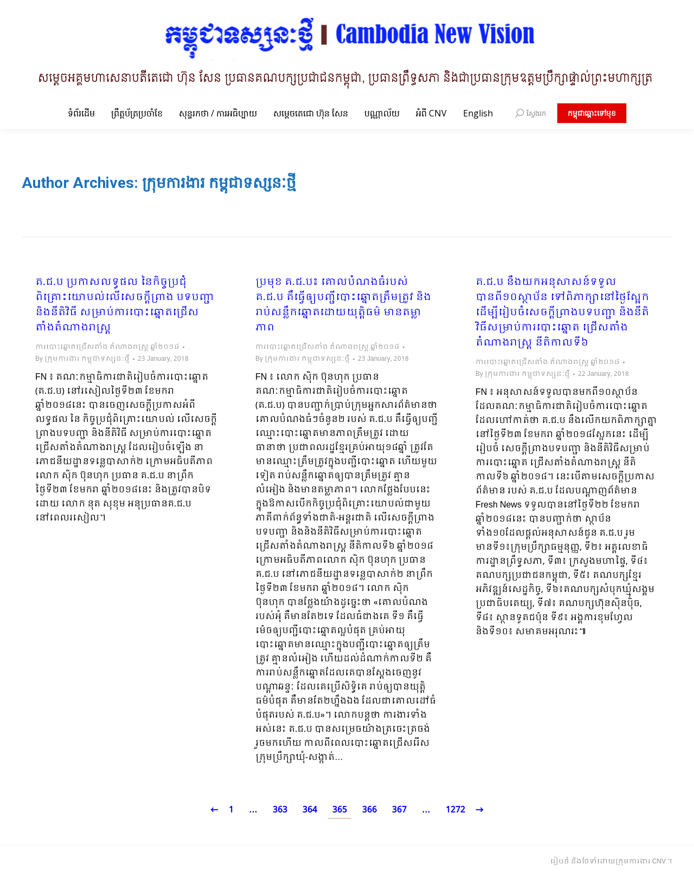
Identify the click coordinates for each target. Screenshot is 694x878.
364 (310, 810)
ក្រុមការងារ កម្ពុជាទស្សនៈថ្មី (219, 183)
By (82, 359)
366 (369, 810)
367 (399, 810)
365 (339, 810)
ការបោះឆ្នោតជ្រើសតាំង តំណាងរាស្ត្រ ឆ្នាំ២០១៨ (107, 347)
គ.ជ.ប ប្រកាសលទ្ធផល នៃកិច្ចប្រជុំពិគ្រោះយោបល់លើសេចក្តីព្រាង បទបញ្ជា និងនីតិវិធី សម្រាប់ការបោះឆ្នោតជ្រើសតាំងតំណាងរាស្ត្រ (124, 305)
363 (280, 810)
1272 (455, 810)
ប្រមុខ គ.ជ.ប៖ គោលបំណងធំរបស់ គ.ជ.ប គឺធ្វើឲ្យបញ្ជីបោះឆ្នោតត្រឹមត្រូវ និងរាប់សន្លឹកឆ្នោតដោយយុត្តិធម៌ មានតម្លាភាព (343, 305)
